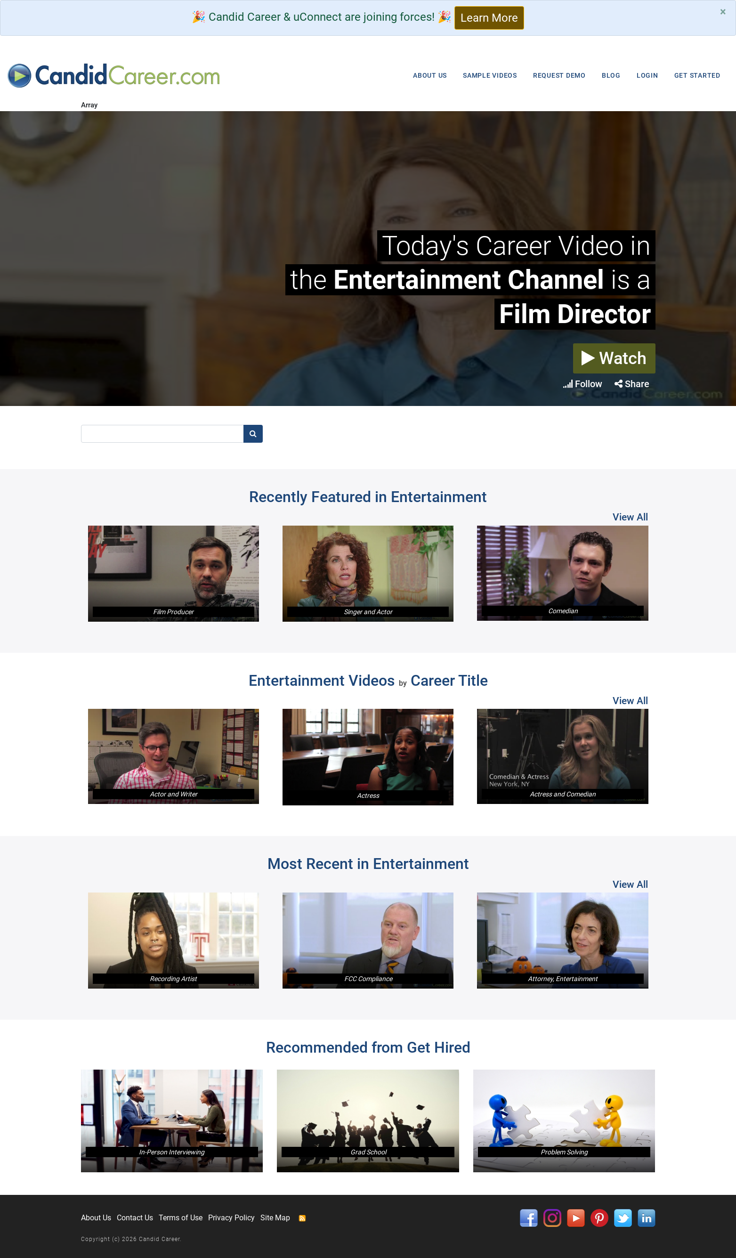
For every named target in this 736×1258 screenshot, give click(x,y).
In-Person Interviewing (171, 1152)
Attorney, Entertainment (563, 978)
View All (630, 517)
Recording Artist (173, 978)
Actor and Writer (173, 794)
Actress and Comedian (563, 794)
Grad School (368, 1152)
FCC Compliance (368, 978)
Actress (368, 795)
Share (632, 384)
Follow (582, 384)
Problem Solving (564, 1152)
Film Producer (173, 612)
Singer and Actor (368, 612)
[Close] (723, 11)
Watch (614, 358)
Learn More (489, 17)
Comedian (563, 611)
